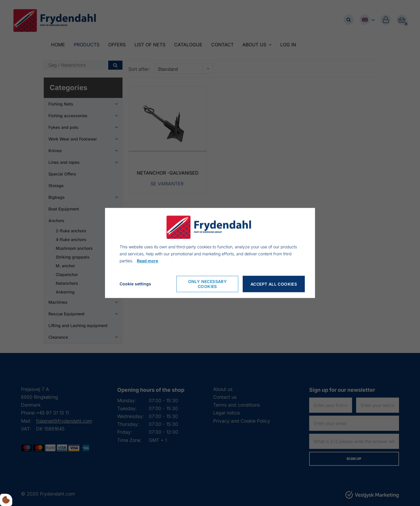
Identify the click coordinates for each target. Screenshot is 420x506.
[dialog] (210, 253)
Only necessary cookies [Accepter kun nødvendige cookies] (207, 284)
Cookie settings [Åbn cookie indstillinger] (135, 284)
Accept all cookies (274, 284)
